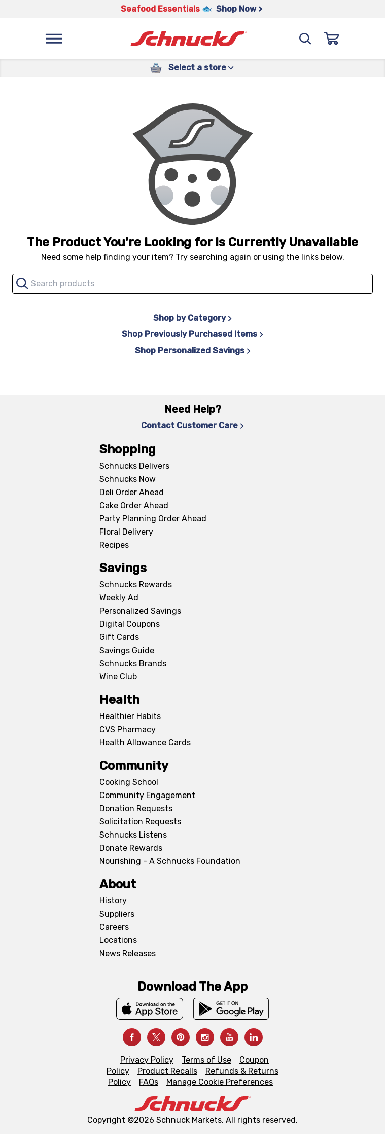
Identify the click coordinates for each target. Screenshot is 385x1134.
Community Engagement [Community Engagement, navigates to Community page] (147, 795)
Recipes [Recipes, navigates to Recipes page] (114, 545)
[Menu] (54, 38)
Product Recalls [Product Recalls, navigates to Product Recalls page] (167, 1071)
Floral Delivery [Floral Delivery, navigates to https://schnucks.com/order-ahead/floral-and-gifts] (126, 532)
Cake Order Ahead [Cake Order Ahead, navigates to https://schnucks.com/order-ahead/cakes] (133, 505)
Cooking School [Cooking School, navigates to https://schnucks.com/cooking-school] (128, 782)
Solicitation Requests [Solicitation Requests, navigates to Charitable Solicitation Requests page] (140, 821)
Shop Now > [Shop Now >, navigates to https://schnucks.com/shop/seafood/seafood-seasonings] (239, 9)
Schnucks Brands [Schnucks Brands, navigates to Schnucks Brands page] (132, 663)
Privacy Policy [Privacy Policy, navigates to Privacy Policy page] (146, 1060)
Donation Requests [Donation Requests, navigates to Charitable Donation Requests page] (135, 808)
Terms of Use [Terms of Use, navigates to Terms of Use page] (206, 1060)
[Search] (305, 38)
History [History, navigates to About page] (113, 900)
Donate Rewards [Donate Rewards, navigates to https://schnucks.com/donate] (130, 848)
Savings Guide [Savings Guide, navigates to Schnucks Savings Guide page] (126, 650)
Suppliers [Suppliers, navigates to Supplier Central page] (116, 914)
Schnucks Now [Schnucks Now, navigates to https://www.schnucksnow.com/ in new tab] (127, 479)
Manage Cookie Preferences (219, 1082)
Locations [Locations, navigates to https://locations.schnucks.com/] (118, 940)
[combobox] (192, 284)
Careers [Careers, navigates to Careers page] (114, 927)
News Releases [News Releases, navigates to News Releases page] (127, 953)
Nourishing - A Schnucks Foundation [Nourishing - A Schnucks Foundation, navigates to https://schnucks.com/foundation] (169, 861)
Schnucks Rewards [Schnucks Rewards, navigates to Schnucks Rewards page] (135, 584)
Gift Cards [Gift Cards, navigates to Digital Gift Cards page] (119, 637)
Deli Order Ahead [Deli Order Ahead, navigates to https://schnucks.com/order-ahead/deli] (131, 492)
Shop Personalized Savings (193, 350)
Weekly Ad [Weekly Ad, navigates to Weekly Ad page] (118, 597)
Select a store (201, 67)
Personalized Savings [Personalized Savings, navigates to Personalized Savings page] (140, 611)
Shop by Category (192, 318)
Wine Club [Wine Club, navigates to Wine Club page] (118, 677)
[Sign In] (332, 38)
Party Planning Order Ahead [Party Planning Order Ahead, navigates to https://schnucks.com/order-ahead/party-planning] (152, 518)
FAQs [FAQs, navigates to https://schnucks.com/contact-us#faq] (148, 1082)
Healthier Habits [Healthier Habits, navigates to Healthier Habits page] (130, 716)
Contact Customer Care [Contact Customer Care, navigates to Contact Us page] (192, 425)
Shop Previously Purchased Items (192, 334)
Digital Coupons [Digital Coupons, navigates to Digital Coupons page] (129, 624)
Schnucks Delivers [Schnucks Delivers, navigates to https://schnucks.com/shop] (134, 466)
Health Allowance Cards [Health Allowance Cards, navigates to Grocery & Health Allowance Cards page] (145, 742)
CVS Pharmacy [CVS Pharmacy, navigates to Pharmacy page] (127, 729)
